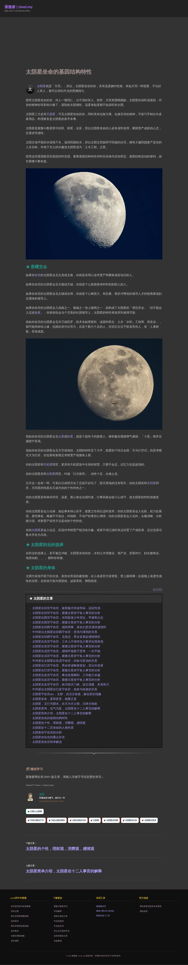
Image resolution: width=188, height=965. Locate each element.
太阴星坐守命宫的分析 (47, 732)
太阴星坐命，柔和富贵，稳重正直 (54, 699)
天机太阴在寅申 (58, 820)
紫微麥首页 (101, 906)
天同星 (151, 483)
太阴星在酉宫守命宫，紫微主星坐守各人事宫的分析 (66, 622)
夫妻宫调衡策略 (18, 936)
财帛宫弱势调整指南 (20, 916)
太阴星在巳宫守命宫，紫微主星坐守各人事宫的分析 (66, 670)
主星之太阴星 (36, 811)
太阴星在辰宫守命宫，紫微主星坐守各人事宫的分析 (66, 646)
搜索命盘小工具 (103, 916)
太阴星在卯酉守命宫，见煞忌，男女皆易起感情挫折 (66, 636)
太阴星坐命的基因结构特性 (50, 718)
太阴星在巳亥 (131, 820)
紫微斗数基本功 (61, 906)
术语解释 (58, 911)
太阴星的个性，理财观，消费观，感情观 (58, 723)
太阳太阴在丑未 (79, 820)
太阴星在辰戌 (150, 820)
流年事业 (15, 931)
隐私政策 (144, 911)
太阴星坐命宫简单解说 (47, 742)
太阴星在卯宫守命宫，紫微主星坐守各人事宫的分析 (66, 613)
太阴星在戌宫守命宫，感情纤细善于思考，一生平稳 (66, 651)
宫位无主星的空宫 (62, 931)
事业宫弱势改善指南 (20, 926)
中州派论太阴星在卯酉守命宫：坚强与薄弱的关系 (64, 632)
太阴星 (41, 86)
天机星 (48, 464)
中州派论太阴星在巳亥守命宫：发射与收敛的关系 (64, 689)
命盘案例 (58, 941)
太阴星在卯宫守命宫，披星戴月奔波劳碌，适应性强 (66, 608)
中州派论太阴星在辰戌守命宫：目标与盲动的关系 (64, 660)
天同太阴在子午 (37, 820)
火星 (61, 436)
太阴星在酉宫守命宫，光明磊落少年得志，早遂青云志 (67, 617)
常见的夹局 (59, 926)
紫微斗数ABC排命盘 (105, 911)
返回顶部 (157, 590)
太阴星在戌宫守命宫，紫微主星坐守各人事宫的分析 (66, 656)
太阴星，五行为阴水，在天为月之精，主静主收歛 (64, 703)
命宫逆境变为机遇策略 (21, 906)
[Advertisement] (94, 38)
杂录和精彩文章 (61, 936)
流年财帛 (15, 921)
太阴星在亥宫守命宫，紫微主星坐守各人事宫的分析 (66, 679)
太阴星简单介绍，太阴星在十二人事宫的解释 (61, 713)
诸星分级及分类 (61, 916)
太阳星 (50, 474)
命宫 (38, 275)
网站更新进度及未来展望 (151, 906)
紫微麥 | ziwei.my (19, 7)
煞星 (38, 312)
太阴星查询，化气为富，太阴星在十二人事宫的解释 (66, 708)
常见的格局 (59, 921)
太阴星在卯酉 (112, 820)
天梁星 (50, 114)
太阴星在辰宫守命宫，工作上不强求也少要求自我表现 (67, 641)
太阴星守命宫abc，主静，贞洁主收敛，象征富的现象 (66, 694)
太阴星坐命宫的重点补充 (48, 737)
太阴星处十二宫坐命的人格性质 (53, 727)
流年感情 (15, 941)
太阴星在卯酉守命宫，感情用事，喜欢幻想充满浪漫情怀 (69, 627)
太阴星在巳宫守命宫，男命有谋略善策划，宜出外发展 (67, 665)
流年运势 (15, 911)
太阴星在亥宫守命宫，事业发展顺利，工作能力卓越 (66, 675)
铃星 (70, 436)
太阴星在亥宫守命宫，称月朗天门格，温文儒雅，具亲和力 (70, 684)
